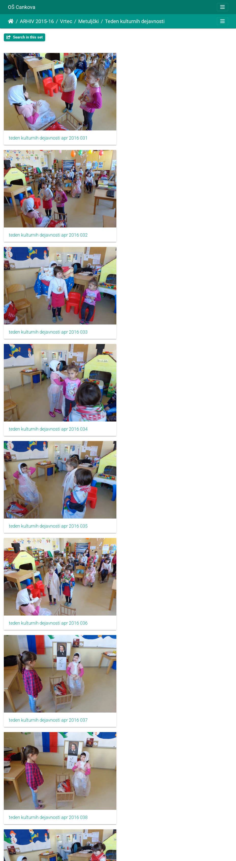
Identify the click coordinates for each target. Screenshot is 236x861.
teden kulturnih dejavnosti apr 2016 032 (166, 136)
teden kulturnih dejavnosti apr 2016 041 (48, 614)
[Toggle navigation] (222, 7)
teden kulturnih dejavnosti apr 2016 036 (166, 327)
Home (11, 21)
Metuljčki (88, 21)
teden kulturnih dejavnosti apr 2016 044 (166, 709)
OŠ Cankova (21, 7)
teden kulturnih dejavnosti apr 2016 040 (166, 518)
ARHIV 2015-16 (37, 21)
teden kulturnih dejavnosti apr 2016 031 (48, 136)
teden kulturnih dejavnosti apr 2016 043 (48, 709)
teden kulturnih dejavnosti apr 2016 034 (166, 232)
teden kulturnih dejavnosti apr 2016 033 (48, 232)
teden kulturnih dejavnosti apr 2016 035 (48, 327)
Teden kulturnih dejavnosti (135, 21)
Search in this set (24, 37)
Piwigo (129, 850)
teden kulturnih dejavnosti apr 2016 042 (166, 614)
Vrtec (66, 21)
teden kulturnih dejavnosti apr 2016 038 (166, 423)
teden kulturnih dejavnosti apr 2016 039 (48, 518)
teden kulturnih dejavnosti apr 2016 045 (48, 805)
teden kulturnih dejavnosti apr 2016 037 (48, 423)
